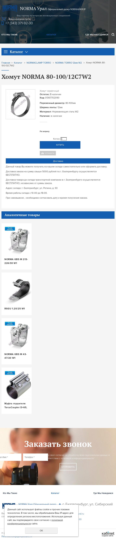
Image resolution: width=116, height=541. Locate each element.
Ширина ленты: (48, 107)
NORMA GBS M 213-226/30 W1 (16, 261)
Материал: (45, 111)
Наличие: (45, 115)
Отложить (49, 153)
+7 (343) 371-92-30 (19, 23)
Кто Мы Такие (9, 34)
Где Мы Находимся (96, 34)
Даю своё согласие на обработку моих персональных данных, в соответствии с (77, 457)
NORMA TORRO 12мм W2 (68, 62)
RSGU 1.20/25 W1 (14, 308)
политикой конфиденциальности (77, 458)
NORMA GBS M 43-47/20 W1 (15, 356)
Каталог (51, 34)
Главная (5, 62)
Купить (60, 145)
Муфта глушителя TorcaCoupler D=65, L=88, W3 (15, 405)
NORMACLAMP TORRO (39, 62)
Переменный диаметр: (52, 103)
